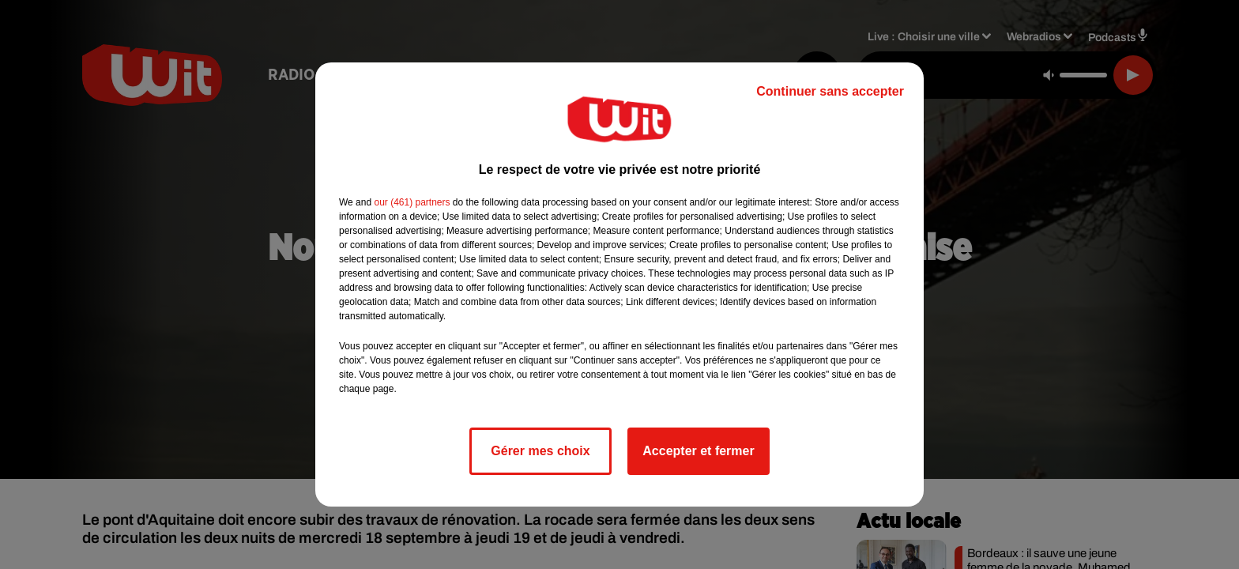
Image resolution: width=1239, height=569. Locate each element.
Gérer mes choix (540, 451)
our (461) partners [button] (412, 202)
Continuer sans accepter (830, 91)
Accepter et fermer (698, 451)
